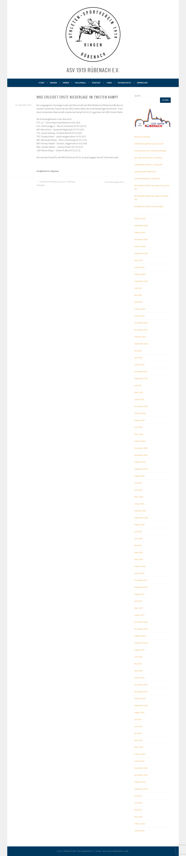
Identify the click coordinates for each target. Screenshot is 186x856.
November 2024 (141, 239)
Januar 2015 (139, 761)
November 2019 (141, 455)
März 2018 (138, 559)
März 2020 (138, 434)
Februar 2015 (139, 754)
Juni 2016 (138, 656)
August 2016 (139, 649)
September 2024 (141, 253)
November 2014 (141, 775)
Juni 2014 (138, 802)
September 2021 (141, 378)
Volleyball (80, 82)
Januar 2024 (139, 267)
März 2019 (138, 497)
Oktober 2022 (140, 336)
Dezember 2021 (141, 371)
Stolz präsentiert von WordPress (75, 851)
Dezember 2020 (141, 406)
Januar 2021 (139, 399)
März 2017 (138, 608)
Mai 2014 (138, 809)
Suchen (137, 95)
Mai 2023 (138, 295)
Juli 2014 (138, 796)
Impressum (142, 82)
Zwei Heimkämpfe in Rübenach (147, 178)
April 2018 (138, 552)
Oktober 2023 (140, 274)
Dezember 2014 (141, 768)
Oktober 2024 (140, 246)
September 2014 (141, 789)
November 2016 (141, 629)
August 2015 (139, 712)
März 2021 (138, 392)
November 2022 (141, 329)
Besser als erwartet (142, 136)
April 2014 (138, 816)
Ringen (53, 82)
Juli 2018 (138, 531)
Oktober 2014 (140, 782)
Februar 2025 (139, 232)
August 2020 (139, 420)
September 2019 (141, 469)
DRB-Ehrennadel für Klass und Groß (148, 143)
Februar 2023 (139, 309)
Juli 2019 (138, 483)
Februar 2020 (139, 441)
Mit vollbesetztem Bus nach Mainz (148, 157)
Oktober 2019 (140, 462)
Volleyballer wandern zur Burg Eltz (148, 164)
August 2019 (139, 476)
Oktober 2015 (140, 698)
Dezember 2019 (141, 448)
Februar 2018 (139, 566)
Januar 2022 (139, 364)
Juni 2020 (138, 427)
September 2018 (141, 517)
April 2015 (138, 740)
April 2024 (138, 260)
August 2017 (139, 594)
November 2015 (141, 691)
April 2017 (138, 601)
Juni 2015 (138, 726)
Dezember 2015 (141, 684)
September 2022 (141, 343)
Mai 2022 (138, 350)
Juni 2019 (138, 490)
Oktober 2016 (140, 636)
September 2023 (141, 281)
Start (42, 82)
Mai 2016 (138, 663)
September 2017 (141, 587)
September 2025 (141, 225)
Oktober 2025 (140, 218)
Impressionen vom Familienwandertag (150, 150)
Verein (66, 82)
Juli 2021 (138, 385)
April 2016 (138, 670)
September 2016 (141, 643)
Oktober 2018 (140, 510)
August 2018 (139, 524)
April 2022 (138, 357)
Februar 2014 (139, 823)
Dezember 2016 (141, 622)
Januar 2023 (139, 316)
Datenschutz (124, 82)
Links (109, 82)
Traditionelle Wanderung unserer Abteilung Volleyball (55, 183)
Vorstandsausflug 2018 (115, 182)
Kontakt (96, 82)
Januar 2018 (139, 573)
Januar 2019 (139, 503)
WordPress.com (120, 851)
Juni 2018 (138, 538)
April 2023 (138, 302)
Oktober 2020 (140, 413)
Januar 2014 (139, 830)
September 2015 (141, 705)
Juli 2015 (138, 719)
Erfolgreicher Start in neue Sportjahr (148, 206)
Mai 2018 (138, 545)
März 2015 (138, 747)
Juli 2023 (138, 288)
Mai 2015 (138, 733)
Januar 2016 (139, 677)
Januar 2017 (139, 615)
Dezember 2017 (141, 580)
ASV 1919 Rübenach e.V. (93, 70)
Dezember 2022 (141, 322)
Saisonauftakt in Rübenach (145, 171)
